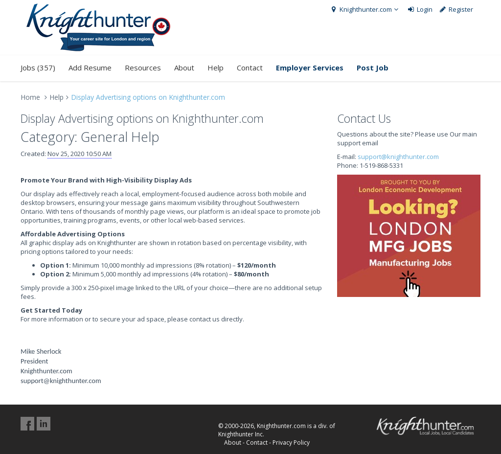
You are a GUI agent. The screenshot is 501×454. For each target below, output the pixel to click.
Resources (143, 67)
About (184, 67)
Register (456, 9)
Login (420, 9)
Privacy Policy (291, 442)
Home (30, 97)
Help (215, 67)
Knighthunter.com (364, 9)
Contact (250, 67)
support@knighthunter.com (398, 156)
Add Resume (90, 67)
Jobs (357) (38, 67)
